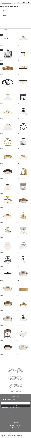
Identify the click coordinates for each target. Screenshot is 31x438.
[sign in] (25, 2)
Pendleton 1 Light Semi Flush (4, 236)
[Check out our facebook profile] (16, 427)
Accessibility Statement (18, 416)
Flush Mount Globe (3, 251)
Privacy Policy (18, 414)
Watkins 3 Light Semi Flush (20, 309)
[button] (15, 11)
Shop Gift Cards (26, 414)
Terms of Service (18, 413)
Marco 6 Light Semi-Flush (4, 206)
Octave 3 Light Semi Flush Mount (20, 251)
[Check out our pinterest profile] (14, 427)
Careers (2, 415)
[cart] (29, 2)
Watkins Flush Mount (3, 162)
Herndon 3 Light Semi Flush (20, 339)
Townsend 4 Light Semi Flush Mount (5, 147)
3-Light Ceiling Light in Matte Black (5, 192)
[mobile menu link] (1, 2)
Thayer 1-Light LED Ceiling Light (5, 221)
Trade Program (3, 416)
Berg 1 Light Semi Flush (19, 221)
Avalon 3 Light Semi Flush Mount (20, 147)
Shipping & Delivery (11, 413)
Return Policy (18, 415)
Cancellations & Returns (11, 414)
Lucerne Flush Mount (3, 177)
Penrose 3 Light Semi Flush (20, 192)
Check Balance (26, 413)
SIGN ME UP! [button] (15, 405)
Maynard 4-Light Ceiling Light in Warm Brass (22, 294)
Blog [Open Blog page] (1, 414)
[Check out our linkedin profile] (18, 427)
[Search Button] (23, 2)
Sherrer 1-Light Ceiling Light (4, 279)
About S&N (2, 413)
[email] (15, 403)
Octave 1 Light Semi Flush (19, 265)
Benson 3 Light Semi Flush (19, 177)
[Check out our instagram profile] (12, 427)
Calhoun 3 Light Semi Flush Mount (21, 324)
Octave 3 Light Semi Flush (19, 162)
